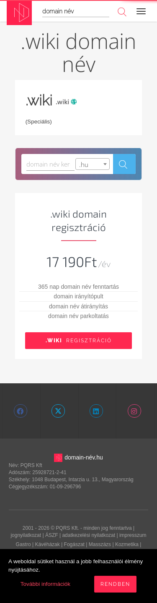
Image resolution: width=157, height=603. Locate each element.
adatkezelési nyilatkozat (88, 535)
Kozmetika (127, 544)
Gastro (23, 544)
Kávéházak (47, 544)
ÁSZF (51, 535)
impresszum (133, 535)
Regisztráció (79, 340)
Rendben (115, 584)
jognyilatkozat (25, 535)
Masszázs (100, 544)
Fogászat (74, 544)
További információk (45, 584)
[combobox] (92, 164)
